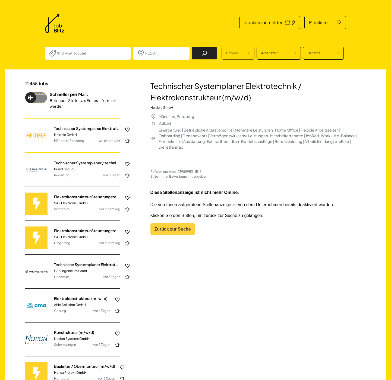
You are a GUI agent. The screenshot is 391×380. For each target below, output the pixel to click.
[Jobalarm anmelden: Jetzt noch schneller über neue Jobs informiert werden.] (125, 141)
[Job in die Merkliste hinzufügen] (125, 129)
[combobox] (92, 53)
